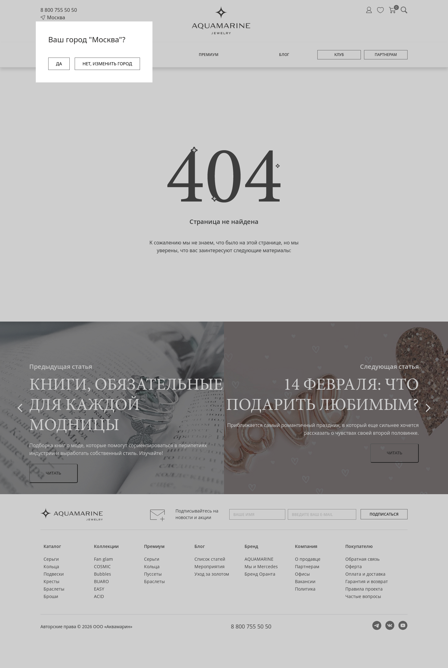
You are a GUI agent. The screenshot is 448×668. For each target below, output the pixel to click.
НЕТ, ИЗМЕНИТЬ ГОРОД (107, 64)
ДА (59, 64)
